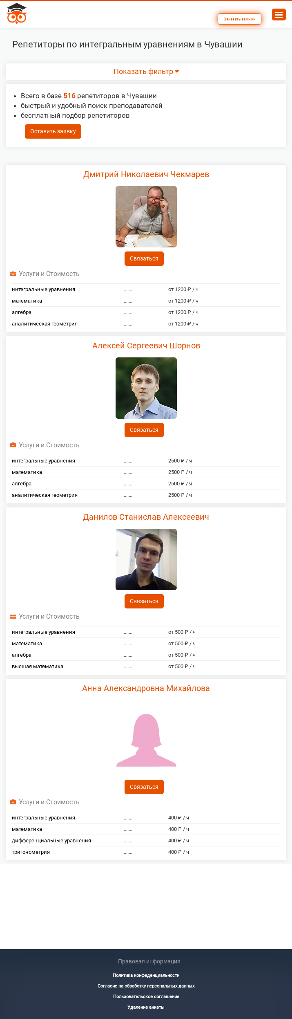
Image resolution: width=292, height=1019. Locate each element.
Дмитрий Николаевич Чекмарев (146, 174)
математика (27, 301)
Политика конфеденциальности (146, 975)
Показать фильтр (146, 71)
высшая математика (37, 666)
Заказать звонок (239, 19)
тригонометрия (31, 852)
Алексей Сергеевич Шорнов (146, 345)
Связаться (144, 258)
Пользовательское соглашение (146, 996)
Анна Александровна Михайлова (146, 688)
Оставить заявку (53, 131)
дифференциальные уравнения (51, 840)
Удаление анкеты (146, 1007)
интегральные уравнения (43, 289)
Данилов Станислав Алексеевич (146, 517)
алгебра (21, 312)
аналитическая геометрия (45, 324)
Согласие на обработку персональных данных (146, 986)
